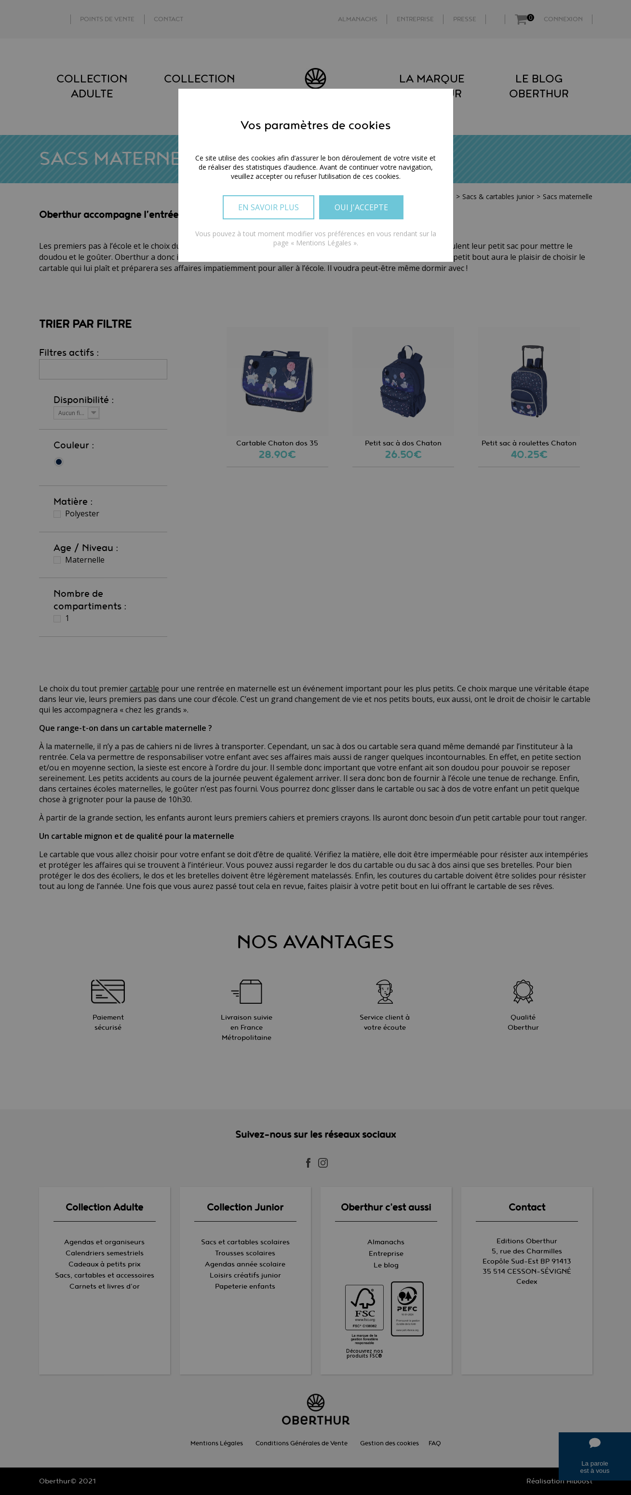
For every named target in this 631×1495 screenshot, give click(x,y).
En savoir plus (268, 207)
